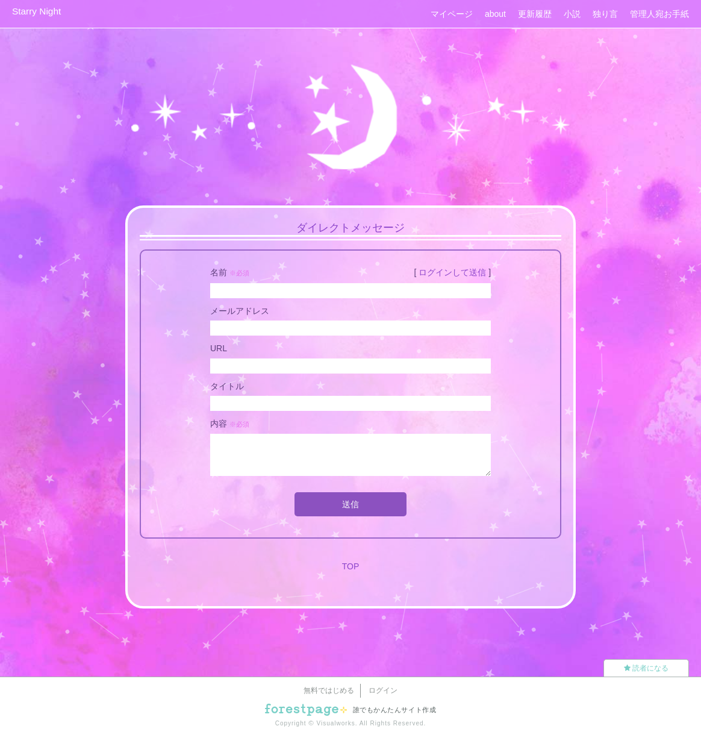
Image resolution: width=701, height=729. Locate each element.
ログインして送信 (452, 272)
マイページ (452, 14)
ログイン (383, 690)
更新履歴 (535, 14)
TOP (351, 566)
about (495, 14)
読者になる (646, 668)
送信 (350, 504)
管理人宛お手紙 (659, 14)
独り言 (605, 14)
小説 (572, 14)
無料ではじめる (329, 690)
